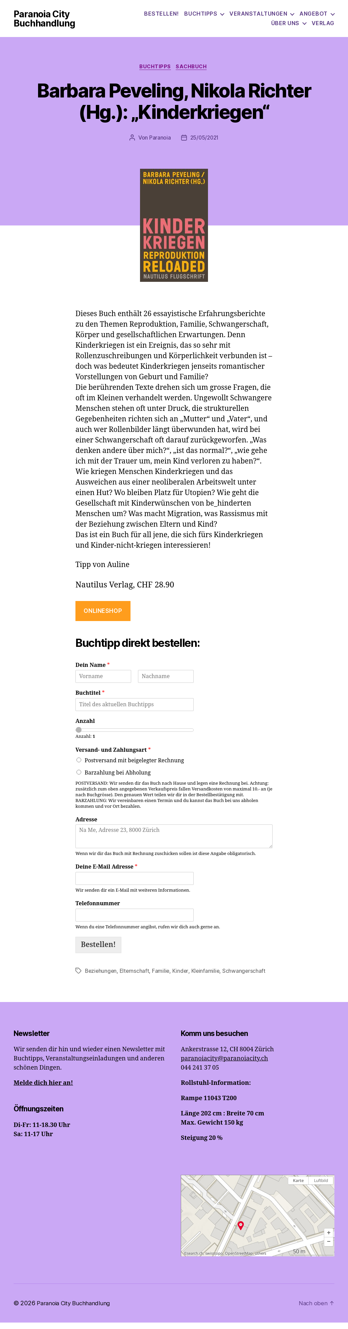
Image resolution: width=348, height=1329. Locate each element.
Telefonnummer (97, 910)
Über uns (285, 26)
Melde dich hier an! (43, 1090)
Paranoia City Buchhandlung (52, 21)
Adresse (86, 826)
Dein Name (92, 672)
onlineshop (103, 617)
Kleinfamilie (207, 977)
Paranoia (159, 144)
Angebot (313, 17)
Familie (163, 977)
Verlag (323, 26)
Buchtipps (200, 17)
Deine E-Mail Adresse (106, 873)
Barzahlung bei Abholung (118, 779)
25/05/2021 (204, 144)
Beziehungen (101, 977)
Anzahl (85, 728)
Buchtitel (90, 699)
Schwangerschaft (246, 977)
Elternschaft (136, 977)
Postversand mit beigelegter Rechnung (134, 767)
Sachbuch (193, 73)
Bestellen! (161, 17)
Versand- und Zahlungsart (113, 756)
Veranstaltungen (258, 17)
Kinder (182, 977)
